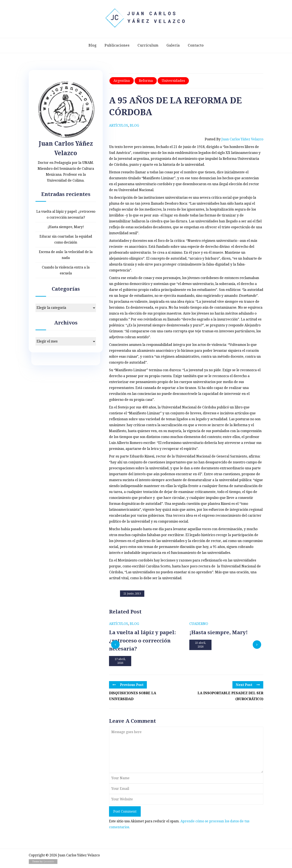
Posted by (234, 139)
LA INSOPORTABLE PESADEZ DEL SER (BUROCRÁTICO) (230, 696)
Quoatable (48, 861)
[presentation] (115, 644)
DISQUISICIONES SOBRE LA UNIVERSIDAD (132, 696)
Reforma (146, 81)
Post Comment (124, 811)
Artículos (118, 125)
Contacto (196, 45)
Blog (93, 45)
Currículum (148, 45)
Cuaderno (198, 624)
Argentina (121, 81)
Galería (173, 45)
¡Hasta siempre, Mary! (66, 227)
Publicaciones (117, 45)
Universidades (173, 81)
